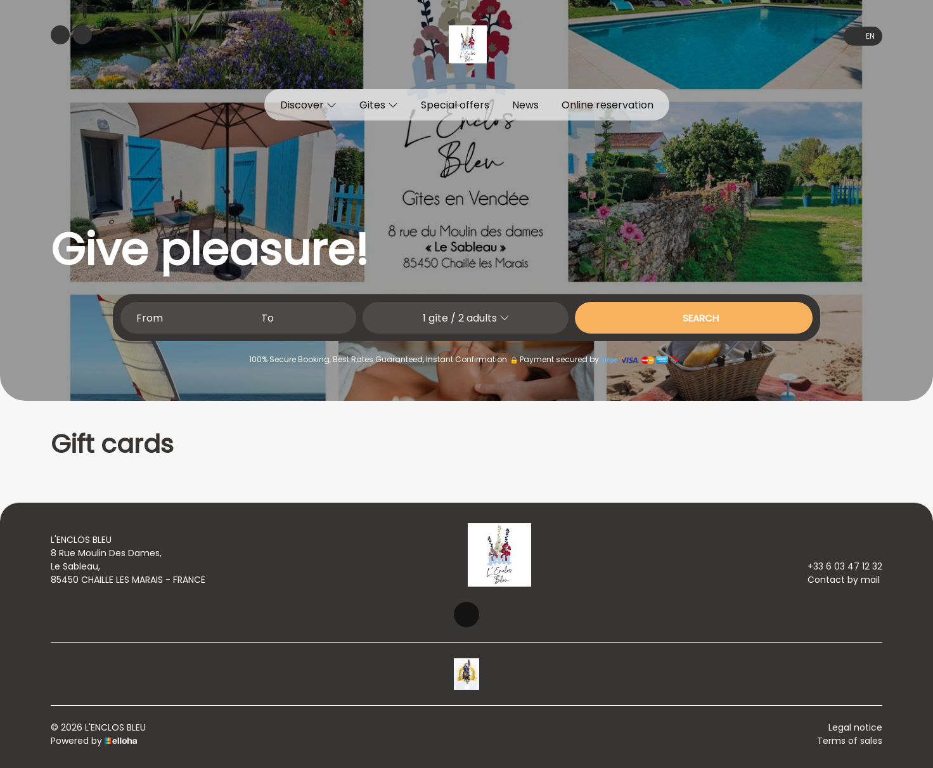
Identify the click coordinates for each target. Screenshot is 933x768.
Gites (378, 105)
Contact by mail (836, 579)
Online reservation (607, 105)
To (267, 318)
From (149, 318)
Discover (308, 105)
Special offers (455, 105)
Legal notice (855, 727)
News (525, 105)
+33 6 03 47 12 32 (837, 566)
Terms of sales (849, 740)
